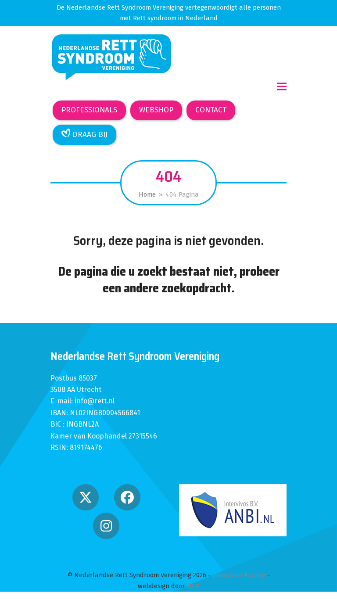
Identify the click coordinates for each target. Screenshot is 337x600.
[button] (282, 86)
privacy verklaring (238, 575)
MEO (193, 586)
